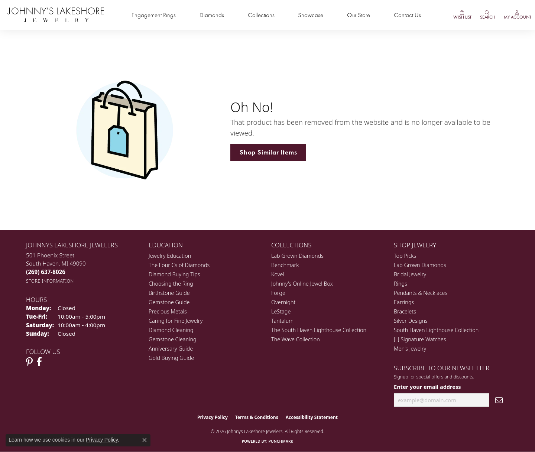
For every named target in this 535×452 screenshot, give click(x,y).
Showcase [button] (310, 15)
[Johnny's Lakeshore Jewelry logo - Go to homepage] (56, 15)
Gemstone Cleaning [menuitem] (173, 339)
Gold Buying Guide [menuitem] (171, 357)
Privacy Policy (212, 417)
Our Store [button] (358, 15)
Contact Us (407, 15)
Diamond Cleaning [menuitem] (171, 330)
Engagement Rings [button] (154, 15)
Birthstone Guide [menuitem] (169, 292)
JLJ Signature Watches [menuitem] (420, 339)
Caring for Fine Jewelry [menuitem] (175, 320)
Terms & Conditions (256, 417)
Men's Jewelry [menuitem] (410, 348)
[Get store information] (50, 281)
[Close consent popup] (144, 440)
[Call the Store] (45, 272)
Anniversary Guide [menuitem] (171, 348)
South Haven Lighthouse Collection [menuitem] (436, 330)
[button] (487, 14)
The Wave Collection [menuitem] (295, 339)
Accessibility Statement (312, 417)
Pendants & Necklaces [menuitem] (420, 292)
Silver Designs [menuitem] (411, 320)
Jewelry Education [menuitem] (170, 255)
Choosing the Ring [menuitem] (171, 283)
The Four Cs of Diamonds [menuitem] (179, 265)
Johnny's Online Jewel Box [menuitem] (302, 283)
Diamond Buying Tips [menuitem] (174, 274)
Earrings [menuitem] (404, 302)
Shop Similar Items (268, 152)
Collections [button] (261, 15)
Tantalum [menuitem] (282, 320)
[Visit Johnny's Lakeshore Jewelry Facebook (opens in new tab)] (39, 361)
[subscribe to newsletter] (499, 400)
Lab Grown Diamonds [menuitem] (297, 255)
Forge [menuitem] (278, 292)
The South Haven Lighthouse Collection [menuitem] (318, 330)
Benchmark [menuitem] (285, 265)
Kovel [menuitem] (277, 274)
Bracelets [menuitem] (405, 311)
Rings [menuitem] (400, 283)
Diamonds (212, 15)
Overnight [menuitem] (283, 302)
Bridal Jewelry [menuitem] (410, 274)
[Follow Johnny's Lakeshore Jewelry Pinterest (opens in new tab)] (29, 361)
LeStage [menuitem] (281, 311)
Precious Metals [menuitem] (168, 311)
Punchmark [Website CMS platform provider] (281, 441)
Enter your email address (427, 386)
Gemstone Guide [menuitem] (169, 302)
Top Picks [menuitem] (405, 255)
